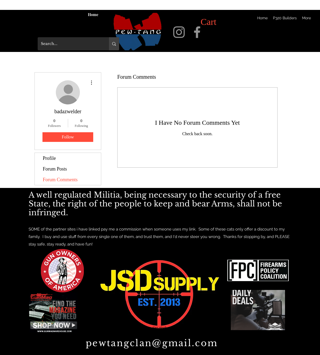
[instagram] (179, 32)
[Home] (93, 14)
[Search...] (69, 43)
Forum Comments (60, 179)
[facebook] (197, 32)
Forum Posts (55, 169)
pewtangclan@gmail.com (152, 343)
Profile (49, 158)
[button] (215, 21)
